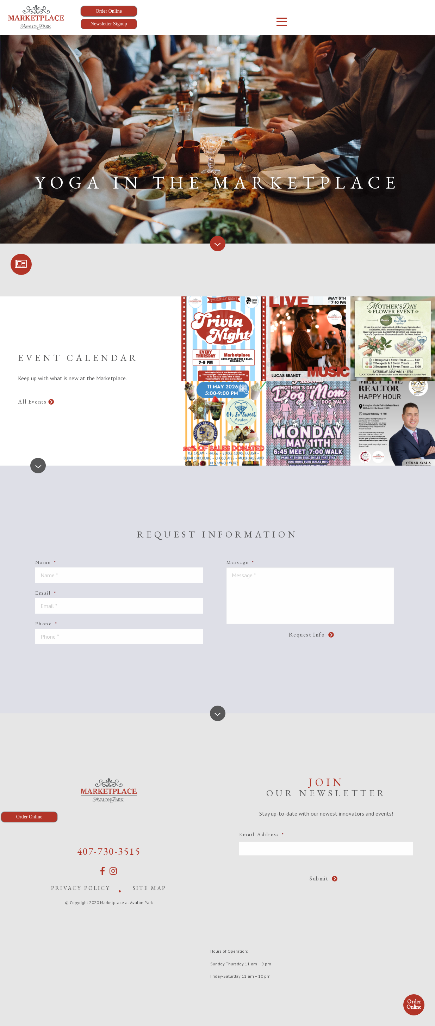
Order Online (413, 1004)
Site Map (150, 888)
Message (240, 562)
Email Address (261, 834)
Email (46, 593)
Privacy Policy (80, 888)
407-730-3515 (109, 851)
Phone (46, 623)
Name (46, 562)
